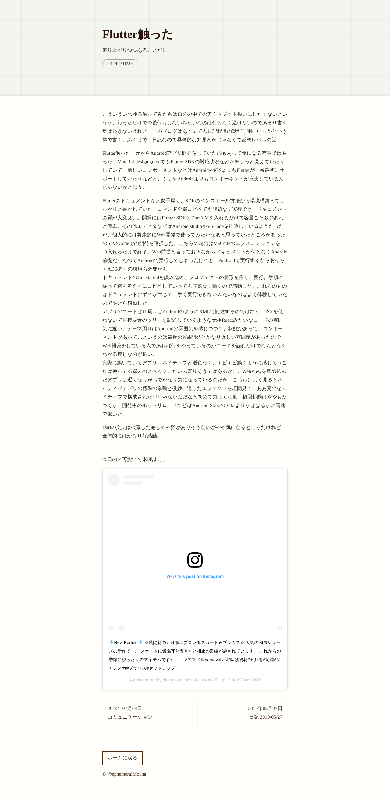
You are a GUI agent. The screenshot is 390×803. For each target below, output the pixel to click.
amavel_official (182, 679)
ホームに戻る (122, 758)
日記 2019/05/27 (242, 712)
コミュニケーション (147, 712)
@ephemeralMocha (126, 774)
